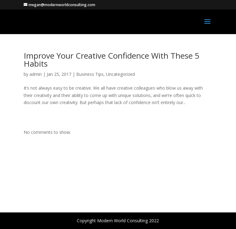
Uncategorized (120, 74)
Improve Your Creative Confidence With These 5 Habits (111, 59)
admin (36, 74)
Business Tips (90, 74)
